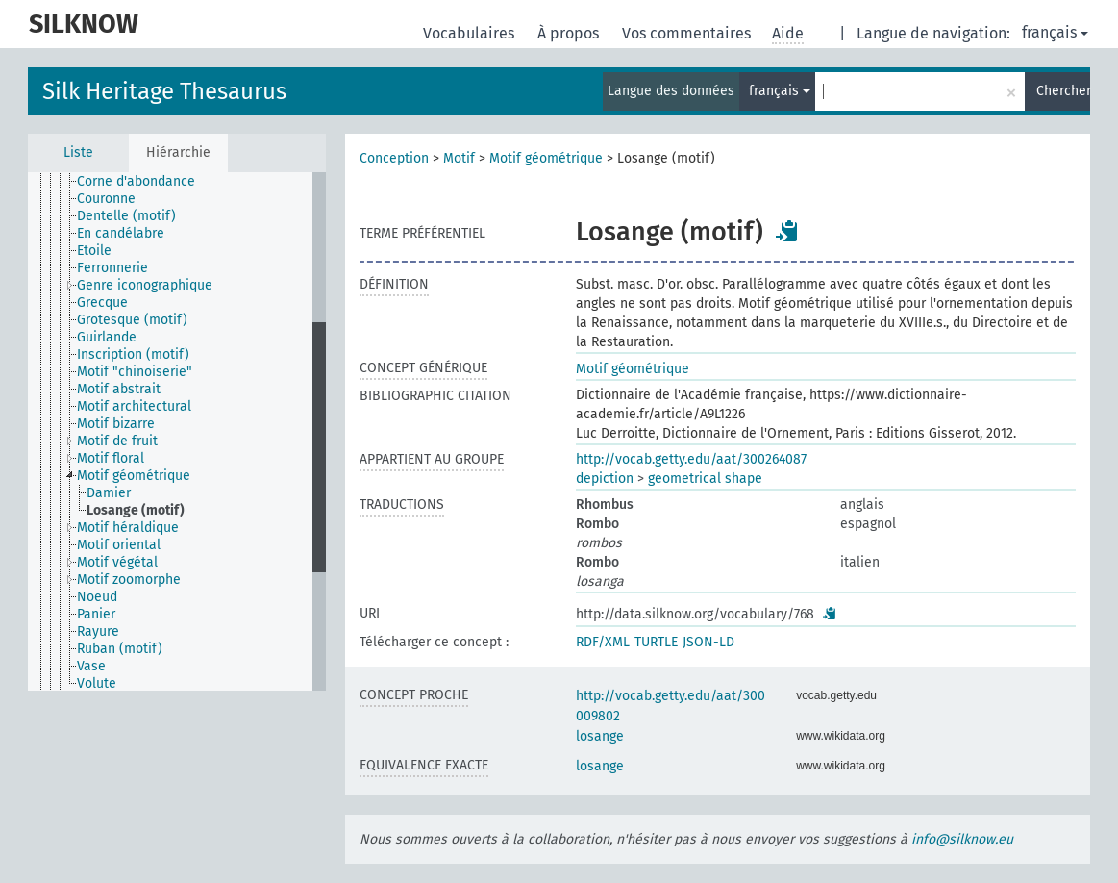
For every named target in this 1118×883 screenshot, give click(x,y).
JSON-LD (708, 642)
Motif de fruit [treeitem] (117, 441)
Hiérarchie (178, 152)
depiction (605, 478)
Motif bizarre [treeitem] (116, 424)
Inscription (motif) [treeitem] (133, 354)
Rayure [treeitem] (98, 631)
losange (600, 736)
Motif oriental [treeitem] (119, 545)
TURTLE (656, 642)
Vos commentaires (688, 33)
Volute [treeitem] (96, 683)
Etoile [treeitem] (94, 250)
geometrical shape (705, 478)
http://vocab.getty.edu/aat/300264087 (691, 459)
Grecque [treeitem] (102, 302)
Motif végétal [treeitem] (117, 562)
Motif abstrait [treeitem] (119, 389)
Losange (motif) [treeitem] (136, 510)
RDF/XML (603, 642)
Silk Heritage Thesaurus (164, 91)
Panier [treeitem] (96, 614)
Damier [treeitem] (109, 493)
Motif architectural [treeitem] (134, 406)
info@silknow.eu (962, 839)
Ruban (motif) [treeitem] (119, 649)
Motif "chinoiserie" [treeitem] (134, 372)
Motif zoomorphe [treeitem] (129, 579)
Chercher (1063, 91)
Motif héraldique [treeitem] (128, 527)
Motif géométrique (546, 158)
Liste (78, 152)
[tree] (177, 431)
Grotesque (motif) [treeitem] (132, 320)
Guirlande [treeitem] (107, 337)
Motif (459, 158)
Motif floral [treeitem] (110, 458)
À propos (570, 33)
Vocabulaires (470, 33)
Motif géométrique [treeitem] (133, 475)
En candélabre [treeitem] (120, 233)
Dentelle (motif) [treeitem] (126, 216)
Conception (394, 158)
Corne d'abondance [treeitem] (136, 181)
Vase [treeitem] (91, 666)
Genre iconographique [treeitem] (144, 285)
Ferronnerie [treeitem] (112, 268)
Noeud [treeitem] (97, 597)
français (1055, 32)
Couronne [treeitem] (106, 198)
